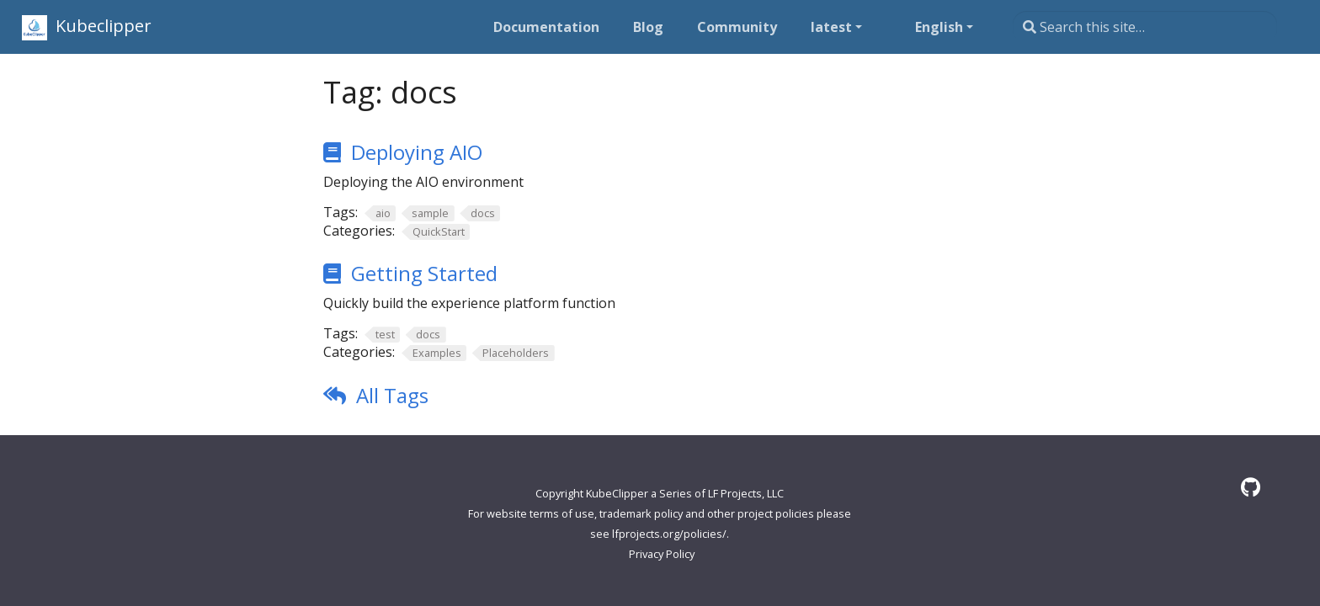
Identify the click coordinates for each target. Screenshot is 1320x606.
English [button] (939, 27)
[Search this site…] (1145, 27)
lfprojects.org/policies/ (669, 533)
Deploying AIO (416, 152)
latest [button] (831, 27)
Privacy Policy (662, 553)
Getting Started (424, 273)
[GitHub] (1250, 487)
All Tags (392, 395)
